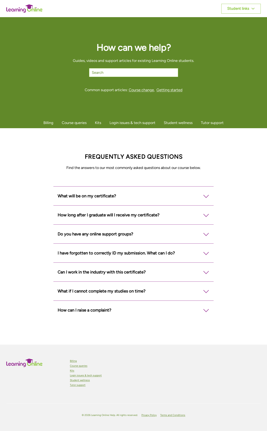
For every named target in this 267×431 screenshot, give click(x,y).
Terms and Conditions (172, 415)
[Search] (133, 72)
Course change (141, 90)
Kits (72, 370)
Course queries (78, 365)
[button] (133, 196)
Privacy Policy (149, 415)
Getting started (169, 90)
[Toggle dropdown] (253, 8)
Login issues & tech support (86, 375)
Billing (73, 360)
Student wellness (80, 380)
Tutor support (78, 385)
